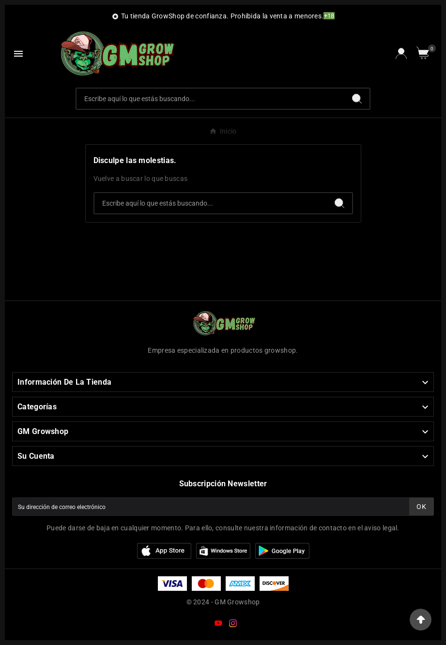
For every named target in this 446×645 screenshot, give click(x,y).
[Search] (357, 98)
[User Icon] (401, 53)
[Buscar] (211, 99)
